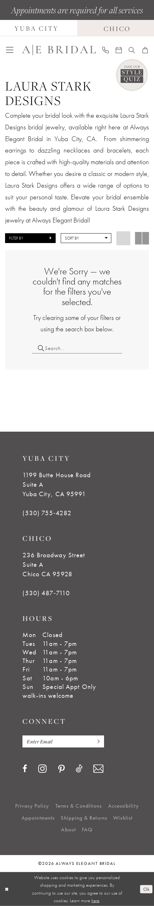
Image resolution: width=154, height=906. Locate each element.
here (95, 900)
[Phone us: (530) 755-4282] (105, 50)
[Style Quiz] (132, 75)
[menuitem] (10, 49)
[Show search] (131, 50)
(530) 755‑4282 (46, 513)
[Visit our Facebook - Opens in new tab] (24, 769)
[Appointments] (118, 50)
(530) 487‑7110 (46, 593)
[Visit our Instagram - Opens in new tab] (42, 768)
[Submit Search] (38, 348)
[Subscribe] (96, 741)
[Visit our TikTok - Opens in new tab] (79, 769)
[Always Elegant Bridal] (59, 50)
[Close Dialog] (7, 889)
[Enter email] (63, 741)
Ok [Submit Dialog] (146, 889)
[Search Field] (77, 348)
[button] (10, 49)
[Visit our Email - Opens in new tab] (98, 769)
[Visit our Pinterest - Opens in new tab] (61, 769)
